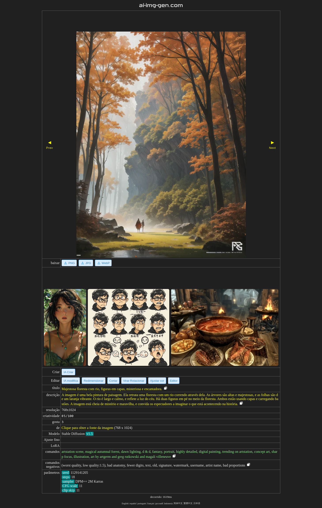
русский (159, 503)
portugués (141, 503)
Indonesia (168, 503)
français (150, 503)
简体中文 (178, 503)
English (125, 503)
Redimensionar (94, 380)
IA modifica (71, 380)
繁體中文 (188, 503)
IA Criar (68, 372)
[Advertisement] (153, 22)
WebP (103, 263)
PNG (69, 263)
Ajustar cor (157, 380)
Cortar (113, 380)
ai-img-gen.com (161, 5)
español (133, 503)
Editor (174, 380)
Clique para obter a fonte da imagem (87, 428)
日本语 (197, 503)
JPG (86, 263)
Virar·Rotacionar (133, 380)
